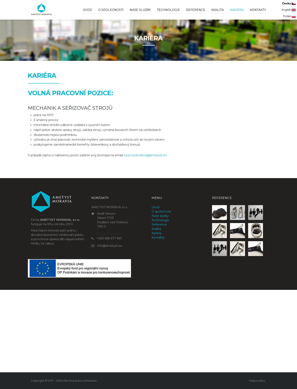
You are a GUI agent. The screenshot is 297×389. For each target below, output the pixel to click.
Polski (289, 16)
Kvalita (217, 10)
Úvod (87, 10)
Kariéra (237, 10)
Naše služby (140, 10)
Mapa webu (257, 380)
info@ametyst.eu (109, 246)
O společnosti (111, 10)
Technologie (168, 10)
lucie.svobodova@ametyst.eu (145, 155)
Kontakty (258, 10)
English (289, 9)
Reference (195, 10)
